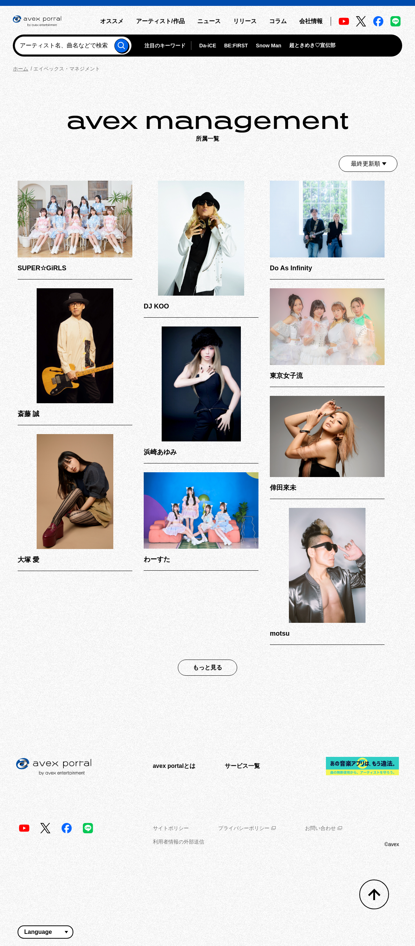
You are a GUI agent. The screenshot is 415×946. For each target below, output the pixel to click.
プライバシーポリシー (247, 828)
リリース (245, 21)
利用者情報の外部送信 (178, 842)
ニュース (209, 21)
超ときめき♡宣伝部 (312, 45)
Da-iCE (207, 45)
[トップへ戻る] (374, 894)
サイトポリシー (171, 828)
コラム (278, 21)
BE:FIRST (236, 45)
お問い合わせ (323, 828)
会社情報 (311, 21)
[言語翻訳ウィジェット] (45, 932)
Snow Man (268, 45)
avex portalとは (174, 766)
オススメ (112, 21)
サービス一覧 (242, 766)
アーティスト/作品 (160, 21)
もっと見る (207, 667)
